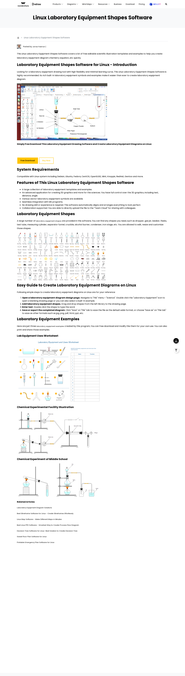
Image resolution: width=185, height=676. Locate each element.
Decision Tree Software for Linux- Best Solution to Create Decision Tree (53, 530)
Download (130, 4)
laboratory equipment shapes (51, 220)
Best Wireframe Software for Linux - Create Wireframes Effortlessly (51, 513)
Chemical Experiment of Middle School (48, 459)
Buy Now (46, 160)
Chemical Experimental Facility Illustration (51, 407)
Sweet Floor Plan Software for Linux (34, 536)
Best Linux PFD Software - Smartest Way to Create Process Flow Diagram (54, 524)
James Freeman (40, 46)
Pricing (142, 4)
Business (118, 4)
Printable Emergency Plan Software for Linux (39, 542)
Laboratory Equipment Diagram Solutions (38, 507)
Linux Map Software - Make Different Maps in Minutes (44, 519)
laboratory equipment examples (53, 326)
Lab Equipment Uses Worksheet (42, 335)
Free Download (28, 160)
